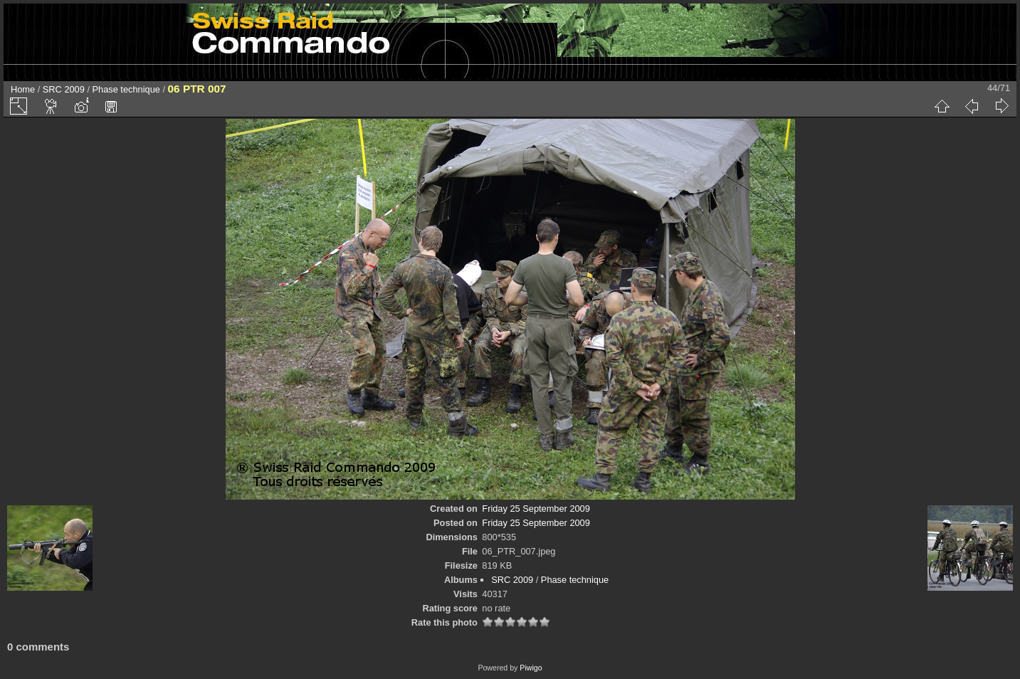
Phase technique (126, 89)
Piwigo (531, 667)
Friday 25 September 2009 (536, 508)
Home (23, 89)
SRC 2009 (64, 89)
